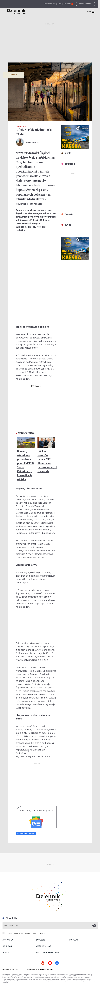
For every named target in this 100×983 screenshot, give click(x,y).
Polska (68, 214)
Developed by (40, 969)
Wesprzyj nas (43, 946)
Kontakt (73, 940)
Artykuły (13, 74)
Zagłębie (40, 940)
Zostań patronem (87, 3)
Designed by (10, 969)
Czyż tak (7, 946)
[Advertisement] (50, 44)
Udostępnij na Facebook (26, 833)
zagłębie (69, 164)
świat (67, 225)
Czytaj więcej (41, 933)
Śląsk (6, 952)
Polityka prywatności (48, 952)
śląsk (67, 153)
